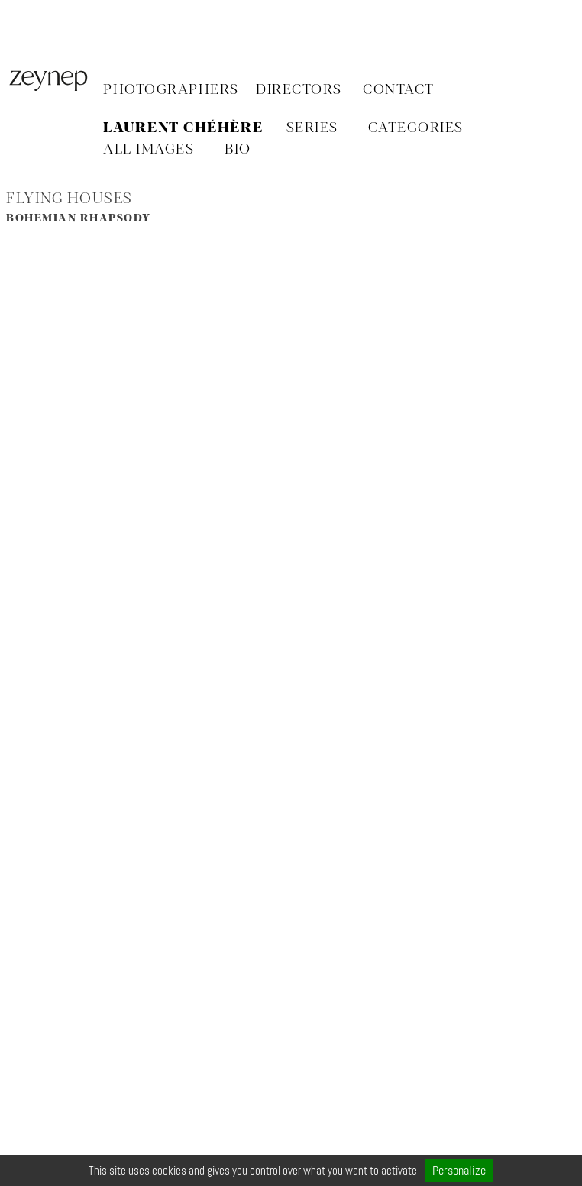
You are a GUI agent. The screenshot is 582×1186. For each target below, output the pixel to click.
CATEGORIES (416, 128)
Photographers (171, 90)
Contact (399, 90)
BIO (238, 149)
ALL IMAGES (148, 149)
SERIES (312, 128)
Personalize (459, 1170)
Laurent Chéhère (183, 128)
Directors (299, 90)
